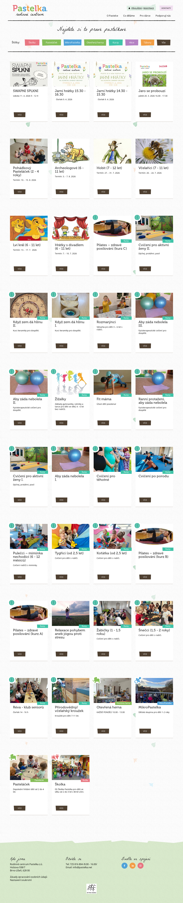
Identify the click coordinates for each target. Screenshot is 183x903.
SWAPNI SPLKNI (26, 91)
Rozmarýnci (106, 322)
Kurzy (116, 42)
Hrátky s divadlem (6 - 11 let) (70, 246)
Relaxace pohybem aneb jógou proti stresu (69, 633)
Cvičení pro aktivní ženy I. (27, 478)
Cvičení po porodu (152, 476)
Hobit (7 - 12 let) (109, 168)
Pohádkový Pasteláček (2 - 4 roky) (26, 171)
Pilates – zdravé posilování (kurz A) (27, 632)
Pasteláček (51, 42)
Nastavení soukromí (21, 880)
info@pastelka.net (82, 867)
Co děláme (129, 15)
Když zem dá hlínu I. (70, 322)
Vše (163, 42)
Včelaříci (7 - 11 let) (153, 168)
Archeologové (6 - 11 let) (68, 169)
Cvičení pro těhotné (111, 476)
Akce (131, 42)
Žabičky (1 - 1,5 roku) (108, 632)
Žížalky (60, 399)
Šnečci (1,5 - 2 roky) (154, 630)
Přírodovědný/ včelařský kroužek (68, 709)
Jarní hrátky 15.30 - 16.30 (69, 92)
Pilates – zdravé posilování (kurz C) (111, 246)
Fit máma (104, 399)
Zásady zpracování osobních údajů (28, 876)
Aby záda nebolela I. (70, 476)
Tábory (147, 42)
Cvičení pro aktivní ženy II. (153, 246)
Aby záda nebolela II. (27, 400)
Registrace (148, 8)
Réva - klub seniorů (28, 707)
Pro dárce (145, 15)
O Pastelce (112, 15)
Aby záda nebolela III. (153, 323)
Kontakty (166, 8)
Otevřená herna (94, 42)
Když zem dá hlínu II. (27, 323)
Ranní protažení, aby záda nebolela (152, 400)
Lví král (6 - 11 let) (27, 245)
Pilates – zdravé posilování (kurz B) (153, 555)
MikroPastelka (72, 42)
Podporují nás (163, 15)
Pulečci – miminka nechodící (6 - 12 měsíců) (27, 556)
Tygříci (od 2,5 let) (68, 553)
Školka (31, 42)
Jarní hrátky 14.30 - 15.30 (111, 92)
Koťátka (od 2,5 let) (111, 553)
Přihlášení (135, 8)
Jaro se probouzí (151, 91)
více (20, 114)
